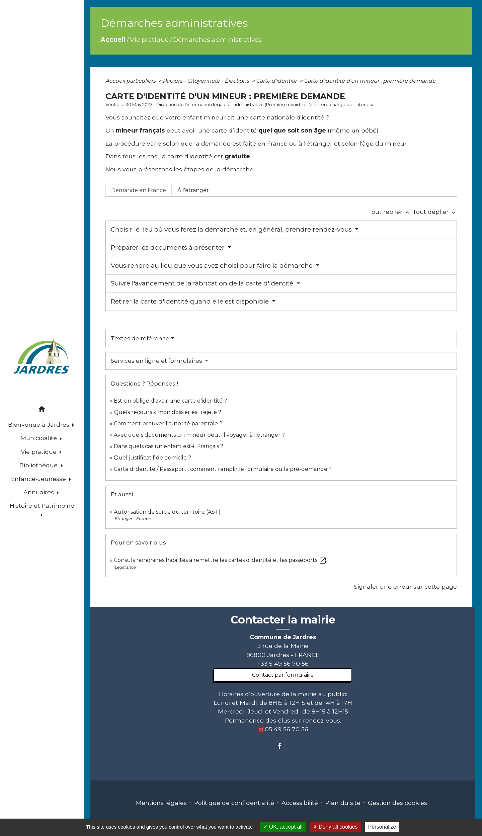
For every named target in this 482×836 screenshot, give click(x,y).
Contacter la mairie (283, 619)
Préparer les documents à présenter (168, 247)
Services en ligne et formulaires (157, 360)
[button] (42, 410)
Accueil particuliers (131, 81)
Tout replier (390, 211)
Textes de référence (140, 338)
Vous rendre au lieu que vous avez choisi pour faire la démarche (212, 265)
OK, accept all (282, 827)
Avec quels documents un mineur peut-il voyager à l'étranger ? (199, 435)
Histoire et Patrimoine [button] (42, 505)
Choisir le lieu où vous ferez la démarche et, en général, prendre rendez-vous (232, 229)
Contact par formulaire (283, 675)
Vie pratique (149, 39)
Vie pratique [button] (39, 451)
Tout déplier (434, 211)
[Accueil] (42, 357)
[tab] (138, 190)
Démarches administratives (217, 39)
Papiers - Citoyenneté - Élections (206, 81)
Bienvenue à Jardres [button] (39, 424)
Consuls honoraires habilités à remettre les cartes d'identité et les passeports (220, 560)
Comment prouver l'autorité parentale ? (168, 423)
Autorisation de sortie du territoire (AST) (167, 512)
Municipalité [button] (39, 437)
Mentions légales (161, 802)
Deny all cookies (335, 827)
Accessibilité (300, 802)
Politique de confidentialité (234, 802)
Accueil (113, 39)
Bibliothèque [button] (39, 465)
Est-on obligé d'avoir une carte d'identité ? (170, 401)
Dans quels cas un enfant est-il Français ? (168, 446)
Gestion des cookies (397, 802)
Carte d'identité (277, 81)
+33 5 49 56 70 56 (283, 663)
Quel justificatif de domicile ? (152, 457)
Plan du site (342, 802)
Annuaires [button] (39, 492)
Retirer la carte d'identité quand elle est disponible (190, 301)
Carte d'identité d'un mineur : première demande (369, 81)
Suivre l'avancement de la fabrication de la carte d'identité (203, 283)
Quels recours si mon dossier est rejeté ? (167, 412)
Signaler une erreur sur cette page (405, 586)
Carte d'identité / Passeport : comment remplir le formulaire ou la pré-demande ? (223, 469)
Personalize (382, 827)
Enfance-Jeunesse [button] (39, 478)
